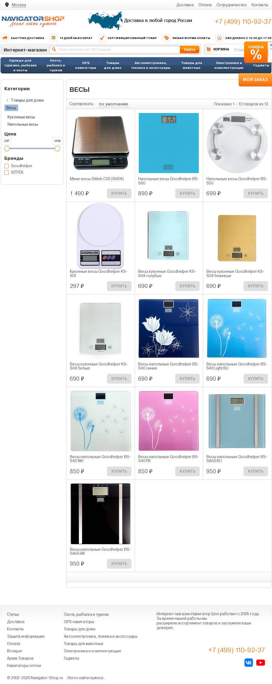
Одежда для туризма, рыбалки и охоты (20, 65)
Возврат (14, 651)
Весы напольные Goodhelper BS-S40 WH (100, 459)
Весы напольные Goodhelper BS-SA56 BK (100, 551)
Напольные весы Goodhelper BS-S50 (236, 181)
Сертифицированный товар (127, 38)
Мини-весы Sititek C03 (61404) (97, 179)
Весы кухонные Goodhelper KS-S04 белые (99, 366)
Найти (189, 49)
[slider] (6, 148)
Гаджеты (261, 65)
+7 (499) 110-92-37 (243, 21)
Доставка (185, 5)
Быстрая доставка (22, 38)
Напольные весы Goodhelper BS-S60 (168, 181)
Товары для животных (191, 65)
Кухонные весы (21, 117)
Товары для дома (112, 65)
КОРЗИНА (221, 49)
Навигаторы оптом (24, 665)
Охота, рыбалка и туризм (56, 65)
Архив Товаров (20, 658)
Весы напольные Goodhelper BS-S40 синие (168, 366)
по (113, 104)
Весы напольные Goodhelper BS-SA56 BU (236, 459)
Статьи (13, 614)
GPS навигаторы (85, 65)
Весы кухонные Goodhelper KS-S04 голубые (167, 274)
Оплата (205, 5)
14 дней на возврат (71, 38)
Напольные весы (23, 124)
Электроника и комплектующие (229, 65)
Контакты (260, 5)
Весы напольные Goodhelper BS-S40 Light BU (236, 366)
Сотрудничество (231, 5)
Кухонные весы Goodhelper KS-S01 (99, 274)
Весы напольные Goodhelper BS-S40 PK (168, 459)
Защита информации (25, 636)
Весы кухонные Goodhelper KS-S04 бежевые (235, 274)
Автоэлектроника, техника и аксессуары (150, 65)
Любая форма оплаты (186, 38)
